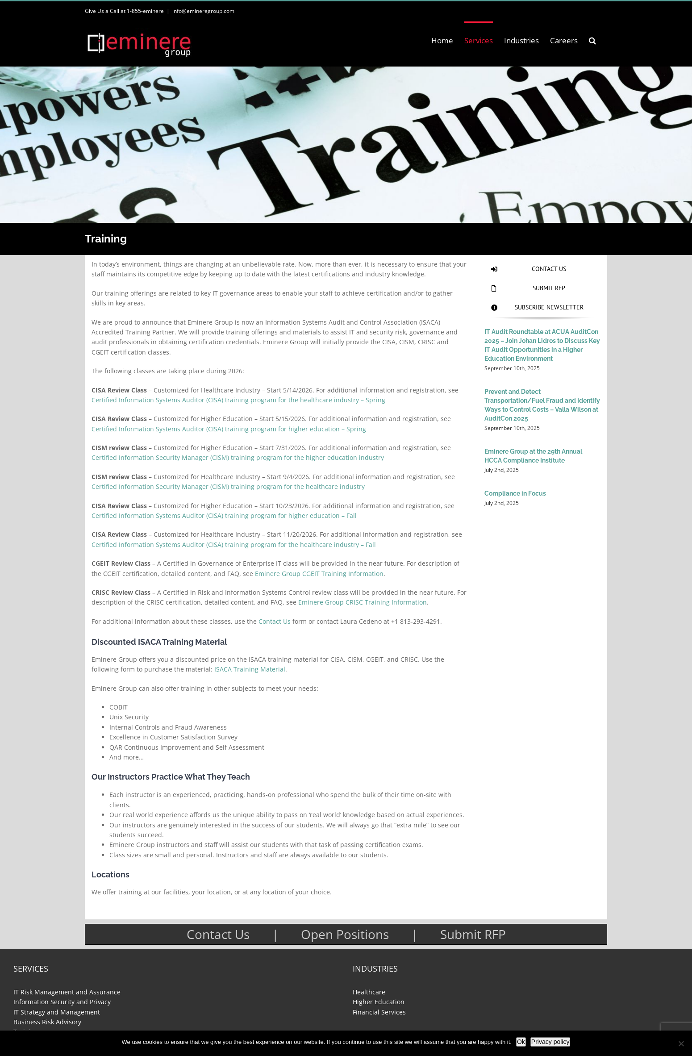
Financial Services (379, 1012)
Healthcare (369, 992)
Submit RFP (473, 934)
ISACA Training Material (249, 669)
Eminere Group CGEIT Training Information (319, 573)
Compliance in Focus (515, 493)
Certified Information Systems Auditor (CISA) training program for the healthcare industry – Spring (238, 400)
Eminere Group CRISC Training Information (362, 602)
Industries (375, 968)
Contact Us (274, 621)
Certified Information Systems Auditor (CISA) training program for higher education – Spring (229, 429)
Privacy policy (550, 1041)
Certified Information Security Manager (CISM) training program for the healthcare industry (228, 486)
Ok (521, 1041)
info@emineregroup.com (203, 11)
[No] (680, 1043)
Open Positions (345, 934)
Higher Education (378, 1002)
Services (30, 968)
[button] (592, 40)
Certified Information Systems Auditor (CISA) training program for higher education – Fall (224, 515)
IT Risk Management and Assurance (67, 992)
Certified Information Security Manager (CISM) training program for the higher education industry (238, 457)
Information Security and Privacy (62, 1002)
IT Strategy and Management (56, 1012)
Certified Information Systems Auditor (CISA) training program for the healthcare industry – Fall (234, 544)
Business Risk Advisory (47, 1022)
